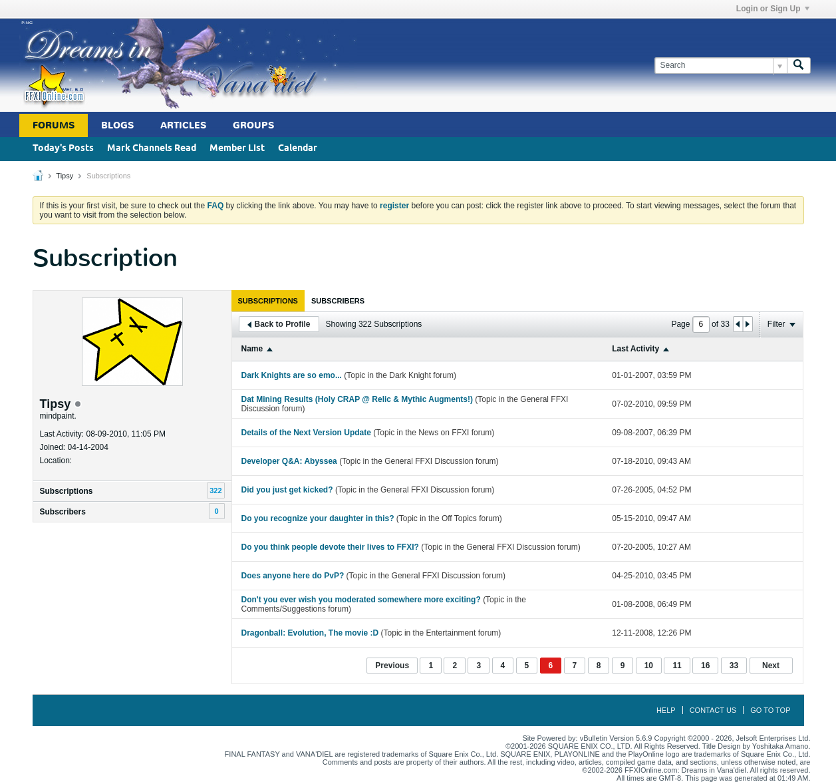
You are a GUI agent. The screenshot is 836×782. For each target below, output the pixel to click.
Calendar (297, 148)
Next (770, 665)
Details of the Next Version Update (306, 432)
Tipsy (64, 176)
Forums (53, 125)
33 (734, 665)
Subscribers (63, 511)
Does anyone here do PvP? (293, 575)
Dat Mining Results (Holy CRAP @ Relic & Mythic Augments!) (357, 399)
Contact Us (713, 710)
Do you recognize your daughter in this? (317, 518)
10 (648, 665)
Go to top (770, 710)
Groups (253, 125)
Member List (237, 148)
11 (676, 665)
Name (252, 348)
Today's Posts (63, 148)
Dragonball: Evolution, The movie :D (310, 633)
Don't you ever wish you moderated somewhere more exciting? (361, 599)
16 (705, 665)
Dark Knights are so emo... (291, 375)
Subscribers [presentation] (337, 301)
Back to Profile (279, 324)
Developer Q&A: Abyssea (289, 461)
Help (666, 710)
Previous (392, 665)
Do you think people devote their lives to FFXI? (330, 547)
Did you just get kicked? (287, 489)
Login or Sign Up (772, 8)
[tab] (268, 300)
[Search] (720, 65)
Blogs (117, 125)
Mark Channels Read (151, 148)
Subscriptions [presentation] (268, 301)
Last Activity (635, 348)
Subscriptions (66, 491)
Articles (183, 125)
